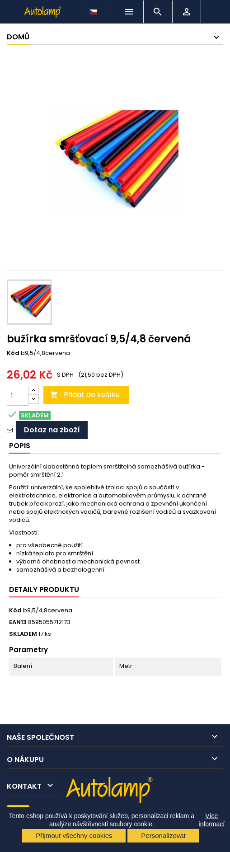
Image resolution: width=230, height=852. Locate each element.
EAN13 (18, 622)
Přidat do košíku (85, 394)
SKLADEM (23, 634)
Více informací (212, 820)
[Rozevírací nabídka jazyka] (94, 9)
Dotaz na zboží (52, 430)
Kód (13, 353)
